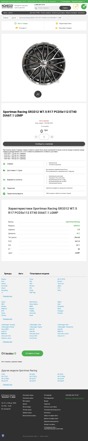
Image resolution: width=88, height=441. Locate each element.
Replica (3, 279)
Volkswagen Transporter (65, 327)
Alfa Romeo (33, 302)
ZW (31, 288)
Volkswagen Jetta (35, 325)
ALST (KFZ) (61, 279)
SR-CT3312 (33, 376)
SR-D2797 (33, 381)
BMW (31, 306)
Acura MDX (5, 329)
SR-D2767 (33, 379)
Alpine (59, 302)
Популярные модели (39, 274)
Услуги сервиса (46, 13)
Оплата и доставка (58, 13)
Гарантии (47, 404)
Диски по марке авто (51, 418)
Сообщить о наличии (44, 144)
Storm (3, 288)
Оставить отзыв (32, 353)
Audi (59, 304)
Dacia (31, 315)
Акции (46, 401)
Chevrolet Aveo (34, 334)
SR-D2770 (4, 381)
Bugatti (32, 309)
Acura (3, 302)
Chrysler (60, 313)
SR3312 (77, 226)
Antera (3, 283)
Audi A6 (60, 329)
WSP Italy (33, 292)
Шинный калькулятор (51, 421)
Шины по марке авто (51, 415)
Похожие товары (65, 28)
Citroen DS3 (33, 336)
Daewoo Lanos (6, 338)
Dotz (2, 281)
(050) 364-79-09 (40, 4)
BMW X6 (4, 334)
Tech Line (61, 283)
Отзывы (22, 28)
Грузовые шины (28, 398)
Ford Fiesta (33, 338)
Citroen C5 (61, 336)
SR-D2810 (61, 381)
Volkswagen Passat (7, 327)
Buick (59, 309)
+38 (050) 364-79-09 (71, 395)
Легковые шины (28, 395)
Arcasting (4, 290)
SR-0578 (60, 374)
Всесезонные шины (29, 415)
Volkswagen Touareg (8, 325)
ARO (2, 304)
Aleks (59, 286)
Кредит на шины (49, 424)
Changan (60, 311)
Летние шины (27, 410)
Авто (20, 274)
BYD (2, 311)
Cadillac (32, 311)
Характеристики (65, 23)
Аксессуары (27, 407)
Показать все (7, 296)
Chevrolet (33, 313)
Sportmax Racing (73, 222)
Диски (10, 13)
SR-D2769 (61, 379)
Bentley (3, 306)
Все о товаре (23, 23)
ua (86, 1)
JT (2, 292)
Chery (3, 313)
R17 (78, 233)
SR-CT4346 (61, 376)
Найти (65, 8)
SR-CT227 (4, 376)
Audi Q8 (32, 331)
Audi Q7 (3, 331)
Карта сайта (44, 436)
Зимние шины (27, 413)
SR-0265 (32, 374)
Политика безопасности (52, 410)
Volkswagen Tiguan (36, 327)
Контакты (81, 13)
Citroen (3, 315)
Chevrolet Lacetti (63, 334)
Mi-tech (32, 286)
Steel (59, 290)
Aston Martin (34, 304)
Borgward (61, 306)
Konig (31, 290)
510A (3, 374)
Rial (31, 281)
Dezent (60, 281)
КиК (31, 283)
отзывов (44, 126)
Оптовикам (47, 395)
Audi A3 (32, 329)
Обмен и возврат (71, 13)
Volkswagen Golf (63, 325)
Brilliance (4, 309)
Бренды (8, 274)
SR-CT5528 (5, 379)
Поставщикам (49, 398)
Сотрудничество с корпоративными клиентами (53, 428)
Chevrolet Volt (6, 336)
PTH (59, 288)
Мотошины (26, 401)
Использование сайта (30, 436)
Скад (31, 279)
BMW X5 (60, 331)
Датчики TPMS (35, 13)
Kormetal (4, 286)
